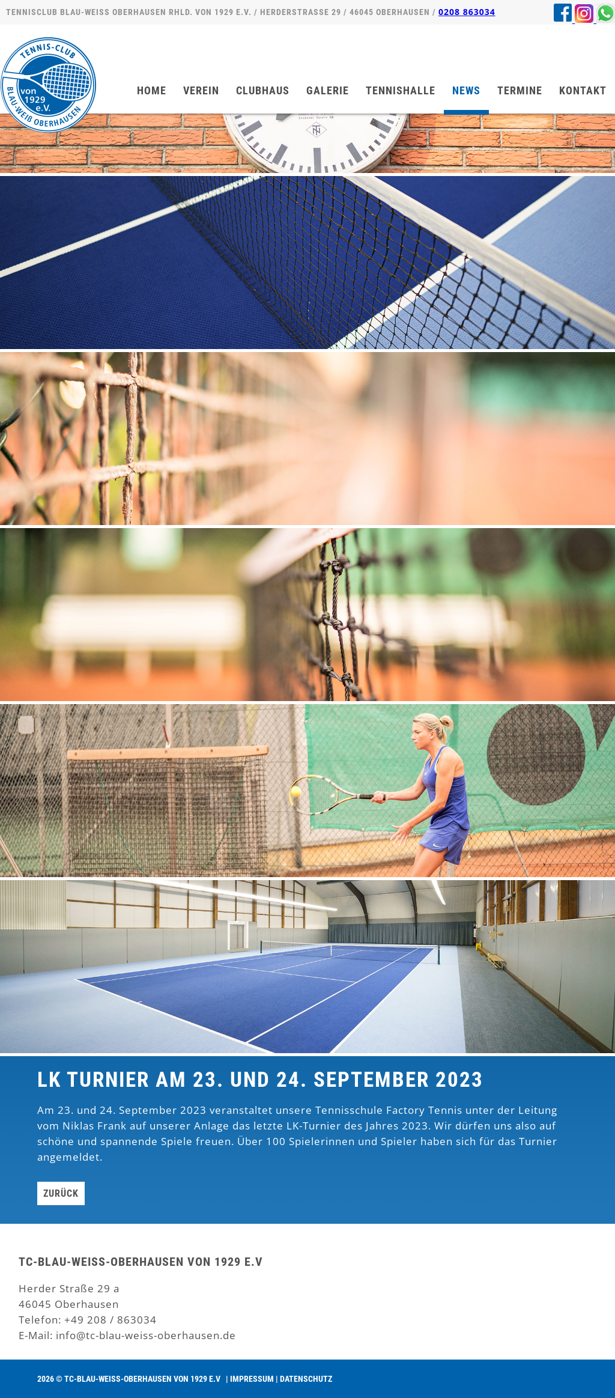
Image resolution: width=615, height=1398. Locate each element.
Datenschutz (306, 1379)
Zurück (61, 1193)
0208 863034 (466, 11)
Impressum (252, 1379)
